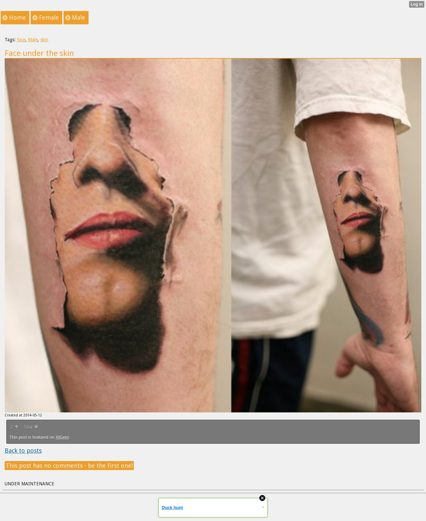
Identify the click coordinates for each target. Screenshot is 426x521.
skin (44, 39)
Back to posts (23, 450)
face (21, 39)
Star (31, 427)
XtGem (62, 437)
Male (33, 39)
